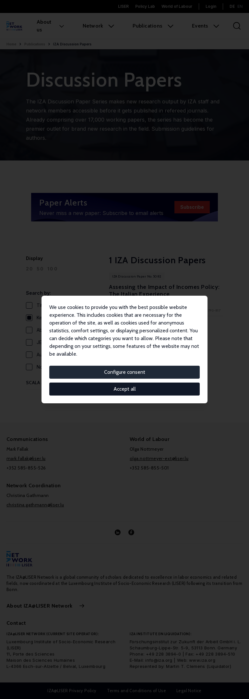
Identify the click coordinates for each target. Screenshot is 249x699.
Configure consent (124, 372)
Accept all (124, 389)
